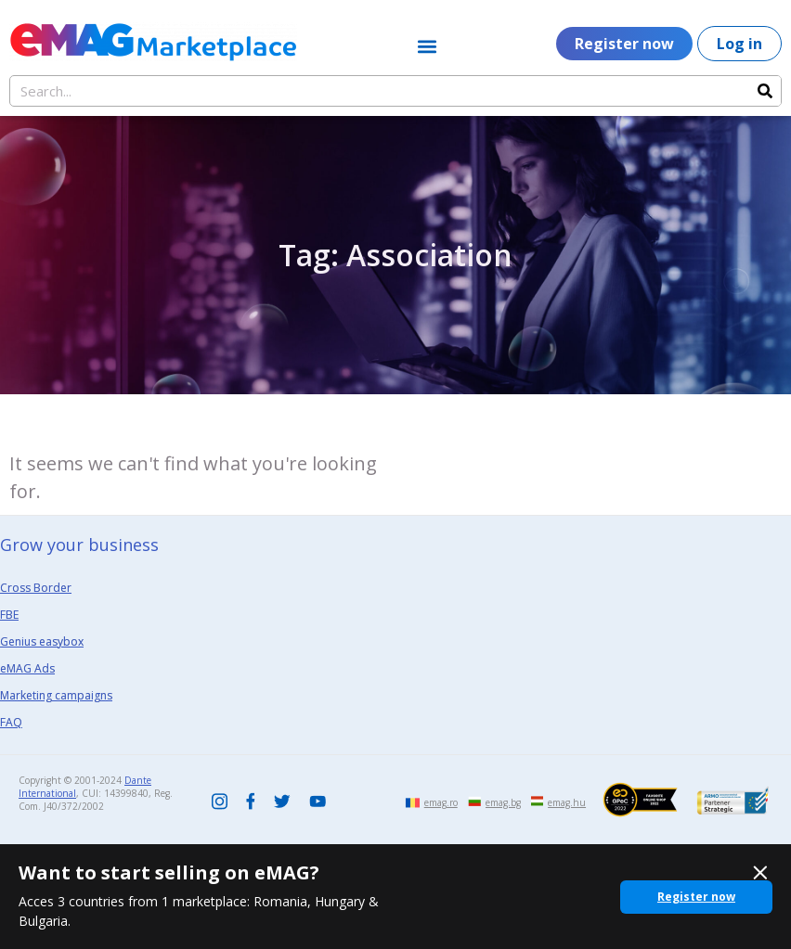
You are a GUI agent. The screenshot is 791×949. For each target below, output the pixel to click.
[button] (426, 46)
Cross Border (35, 588)
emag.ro (441, 802)
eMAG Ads (27, 668)
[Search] (765, 91)
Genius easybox (42, 641)
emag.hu (567, 802)
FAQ (11, 722)
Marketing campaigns (56, 695)
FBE (9, 614)
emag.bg (503, 802)
